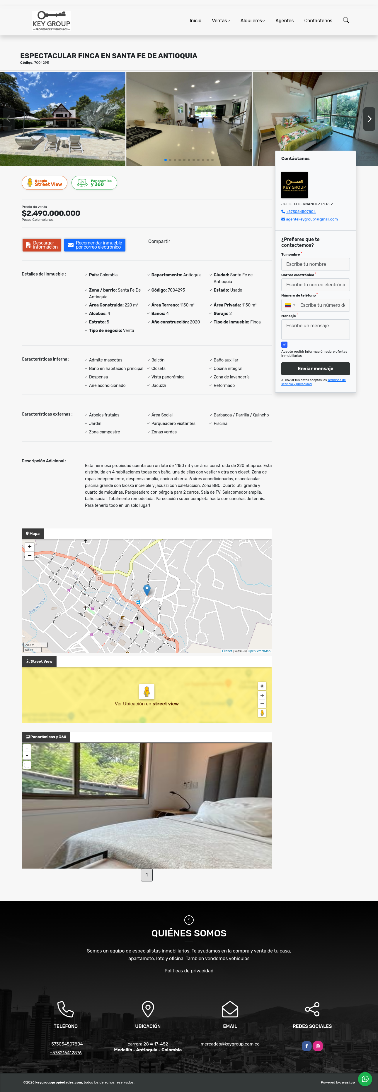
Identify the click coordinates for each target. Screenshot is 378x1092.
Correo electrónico (298, 274)
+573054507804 (301, 211)
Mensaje (289, 315)
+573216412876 (66, 1052)
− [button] (30, 556)
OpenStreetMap (259, 651)
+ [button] (30, 547)
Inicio (195, 20)
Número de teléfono (299, 295)
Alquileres (251, 20)
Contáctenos (318, 20)
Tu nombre (291, 254)
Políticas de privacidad (189, 971)
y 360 (94, 183)
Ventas (219, 20)
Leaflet (227, 651)
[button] (165, 160)
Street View (44, 182)
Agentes (284, 20)
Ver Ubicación (130, 704)
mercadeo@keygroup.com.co (230, 1044)
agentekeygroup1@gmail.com (312, 219)
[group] (62, 119)
